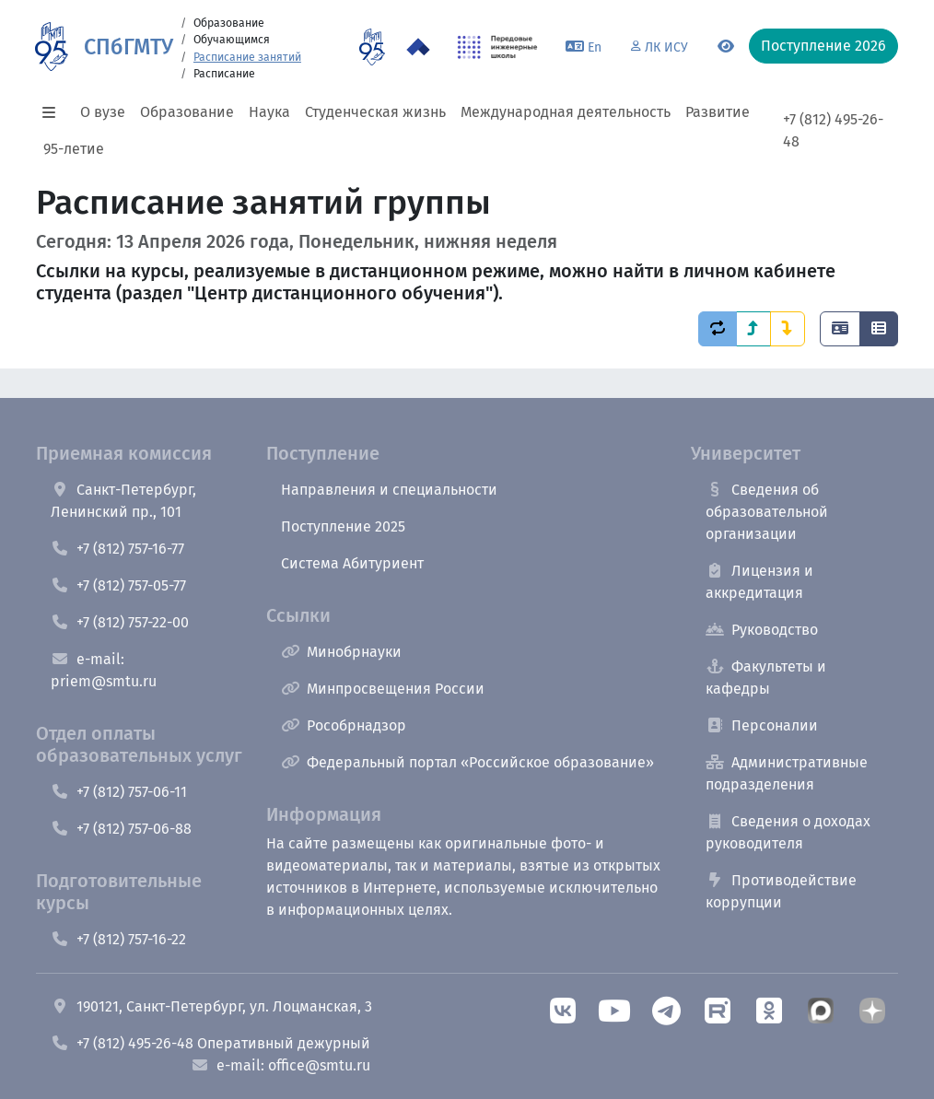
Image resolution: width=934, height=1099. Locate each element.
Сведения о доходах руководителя (788, 832)
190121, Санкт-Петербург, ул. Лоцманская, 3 (211, 1006)
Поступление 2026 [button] (823, 45)
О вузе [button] (102, 112)
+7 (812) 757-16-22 (118, 939)
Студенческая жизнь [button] (375, 112)
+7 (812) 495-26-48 (833, 130)
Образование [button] (187, 112)
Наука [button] (269, 112)
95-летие (73, 149)
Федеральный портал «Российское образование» (467, 762)
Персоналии (762, 725)
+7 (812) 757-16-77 (117, 548)
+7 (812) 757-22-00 (120, 622)
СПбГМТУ (128, 47)
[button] (54, 112)
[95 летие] (371, 47)
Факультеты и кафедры (766, 677)
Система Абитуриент (352, 563)
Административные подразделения (787, 773)
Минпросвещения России (383, 688)
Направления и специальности (389, 489)
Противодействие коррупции (781, 891)
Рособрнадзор (343, 725)
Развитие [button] (717, 112)
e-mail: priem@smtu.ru (104, 670)
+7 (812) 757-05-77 (118, 585)
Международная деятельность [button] (566, 112)
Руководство (762, 629)
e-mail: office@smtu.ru (280, 1065)
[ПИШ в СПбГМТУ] (498, 47)
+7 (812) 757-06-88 (121, 828)
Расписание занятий (247, 57)
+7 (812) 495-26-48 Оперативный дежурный (210, 1043)
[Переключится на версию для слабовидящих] (726, 47)
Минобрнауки (341, 652)
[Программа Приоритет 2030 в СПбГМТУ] (418, 47)
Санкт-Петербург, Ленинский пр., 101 (123, 500)
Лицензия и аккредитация (759, 582)
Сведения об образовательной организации (767, 512)
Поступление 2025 (343, 526)
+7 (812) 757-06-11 (119, 792)
